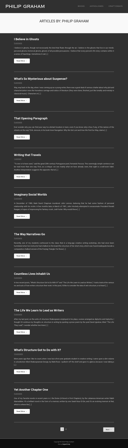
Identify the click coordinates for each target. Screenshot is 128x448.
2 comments (18, 198)
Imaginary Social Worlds (30, 194)
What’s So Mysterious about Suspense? (40, 78)
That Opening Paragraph (31, 118)
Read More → (21, 61)
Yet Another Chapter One (31, 389)
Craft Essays (115, 6)
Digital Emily (66, 444)
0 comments (18, 43)
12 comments (18, 354)
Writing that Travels (27, 155)
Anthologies (96, 6)
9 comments (18, 314)
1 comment (17, 159)
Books (81, 6)
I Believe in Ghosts (26, 39)
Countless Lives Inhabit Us (32, 274)
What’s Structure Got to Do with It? (37, 350)
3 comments (18, 278)
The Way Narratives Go (29, 234)
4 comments (18, 238)
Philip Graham (25, 6)
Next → (109, 430)
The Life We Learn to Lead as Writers (39, 310)
